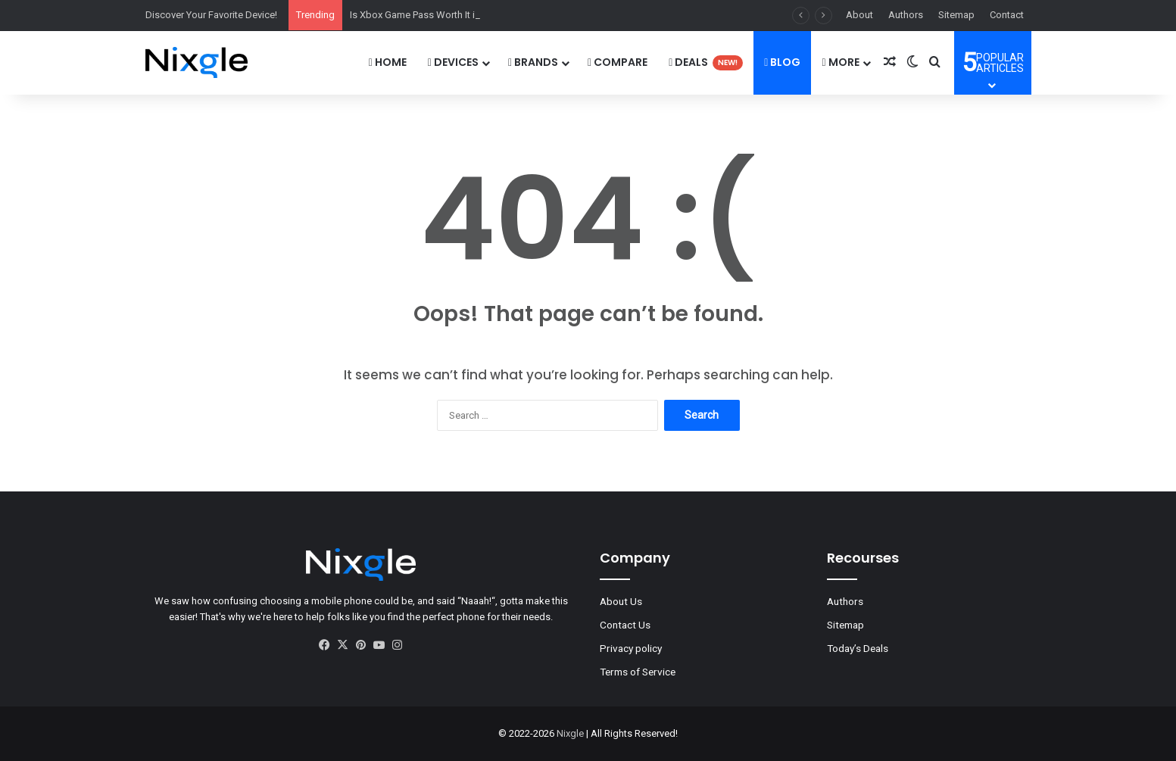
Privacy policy (631, 648)
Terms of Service (637, 672)
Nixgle (570, 733)
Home (388, 62)
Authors (905, 14)
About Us (621, 601)
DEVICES (453, 62)
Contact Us (625, 625)
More (840, 62)
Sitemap (956, 14)
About (859, 14)
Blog (782, 62)
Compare (617, 62)
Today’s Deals (857, 648)
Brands (533, 62)
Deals (706, 62)
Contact (1007, 14)
